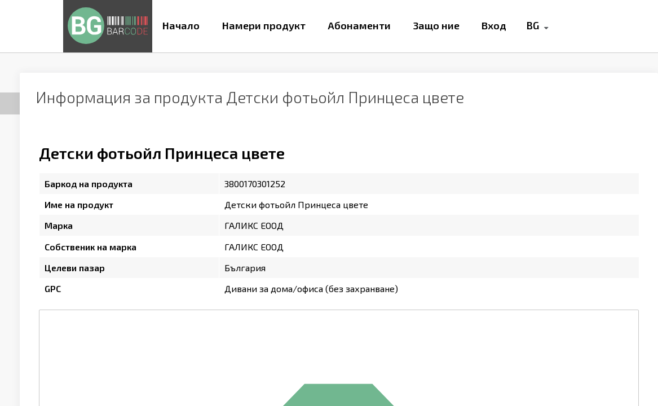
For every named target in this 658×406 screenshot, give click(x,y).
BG (532, 25)
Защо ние (436, 25)
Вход (494, 25)
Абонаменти (359, 25)
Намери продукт (264, 25)
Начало (181, 25)
